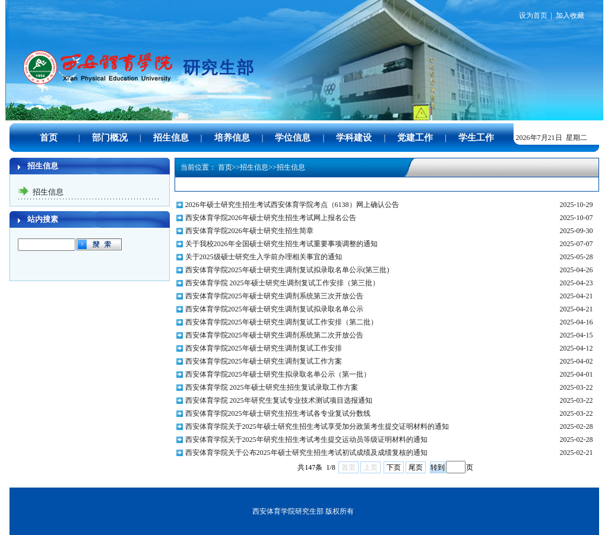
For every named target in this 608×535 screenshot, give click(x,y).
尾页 (415, 467)
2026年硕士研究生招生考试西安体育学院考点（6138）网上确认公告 (292, 204)
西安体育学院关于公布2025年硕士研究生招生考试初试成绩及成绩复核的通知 (306, 452)
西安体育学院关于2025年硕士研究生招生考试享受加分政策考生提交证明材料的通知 (317, 426)
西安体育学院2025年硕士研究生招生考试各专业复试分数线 (277, 413)
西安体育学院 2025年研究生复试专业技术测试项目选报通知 (278, 400)
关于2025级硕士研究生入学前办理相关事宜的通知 (263, 257)
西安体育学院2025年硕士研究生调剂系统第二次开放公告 (274, 335)
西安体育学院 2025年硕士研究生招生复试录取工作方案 (271, 387)
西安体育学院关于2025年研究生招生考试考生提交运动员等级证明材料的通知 (306, 439)
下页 (394, 467)
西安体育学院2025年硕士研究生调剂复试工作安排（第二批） (281, 322)
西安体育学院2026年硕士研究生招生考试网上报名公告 (270, 218)
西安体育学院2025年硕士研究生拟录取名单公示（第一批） (277, 374)
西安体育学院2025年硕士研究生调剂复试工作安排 (263, 348)
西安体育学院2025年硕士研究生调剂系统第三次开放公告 (274, 296)
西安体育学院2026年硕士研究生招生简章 (249, 231)
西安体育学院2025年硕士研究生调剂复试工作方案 (263, 361)
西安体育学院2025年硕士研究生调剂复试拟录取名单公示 (274, 309)
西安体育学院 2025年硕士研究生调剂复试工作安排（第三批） (282, 283)
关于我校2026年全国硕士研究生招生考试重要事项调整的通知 (281, 244)
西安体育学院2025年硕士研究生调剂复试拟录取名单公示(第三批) (287, 270)
